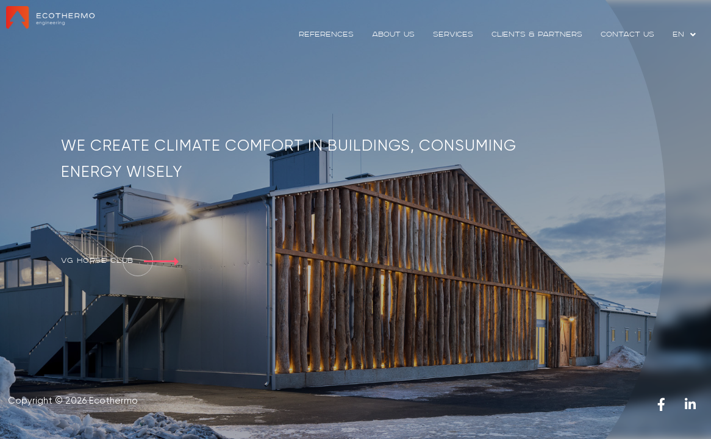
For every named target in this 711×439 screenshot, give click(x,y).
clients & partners (536, 34)
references (326, 34)
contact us (627, 34)
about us (393, 34)
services (453, 34)
